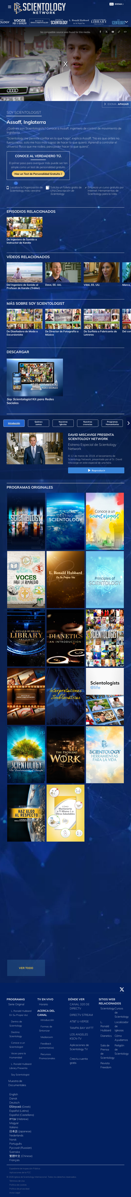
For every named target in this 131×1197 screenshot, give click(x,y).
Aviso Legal (14, 1192)
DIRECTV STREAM (81, 1015)
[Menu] (9, 7)
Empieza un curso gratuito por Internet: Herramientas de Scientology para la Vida (106, 191)
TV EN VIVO (45, 999)
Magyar (14, 1123)
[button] (128, 423)
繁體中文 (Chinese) (21, 1156)
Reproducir (96, 470)
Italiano (13, 1127)
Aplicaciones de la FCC (20, 1172)
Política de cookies (18, 1184)
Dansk (13, 1098)
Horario (43, 1004)
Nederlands (16, 1135)
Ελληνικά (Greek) (20, 1106)
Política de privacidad (19, 1188)
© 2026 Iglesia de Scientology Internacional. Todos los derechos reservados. (42, 1177)
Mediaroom (47, 1037)
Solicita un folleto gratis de (66, 191)
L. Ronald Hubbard (105, 1026)
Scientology (107, 1008)
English (13, 1094)
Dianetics (106, 1035)
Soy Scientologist (20, 1074)
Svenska (14, 1152)
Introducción (47, 1020)
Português (15, 1143)
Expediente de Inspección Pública (24, 1168)
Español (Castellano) (21, 1115)
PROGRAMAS (16, 999)
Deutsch (14, 1102)
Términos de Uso (17, 1181)
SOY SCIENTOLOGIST (24, 112)
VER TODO (26, 968)
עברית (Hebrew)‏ (18, 1119)
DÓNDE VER (76, 999)
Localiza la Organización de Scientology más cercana (26, 189)
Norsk (13, 1139)
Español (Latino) (19, 1110)
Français (14, 1160)
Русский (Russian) (20, 1147)
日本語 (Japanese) (20, 1131)
